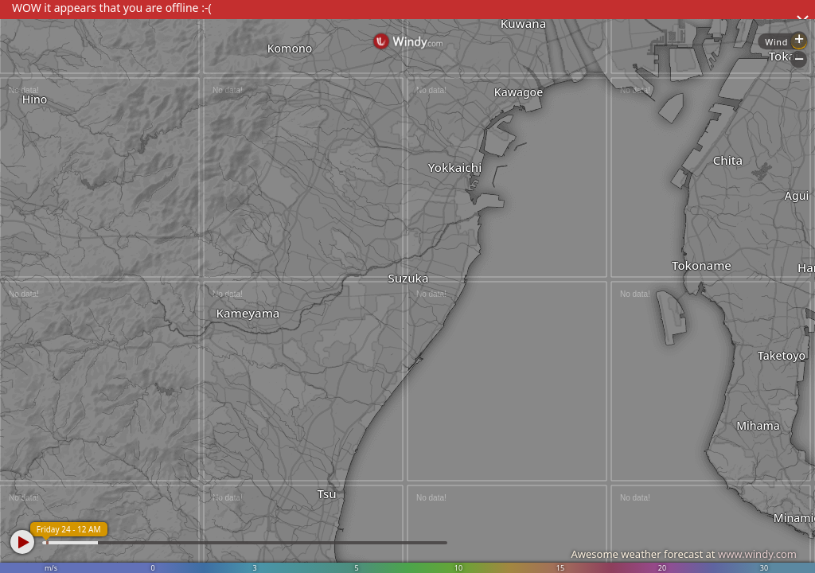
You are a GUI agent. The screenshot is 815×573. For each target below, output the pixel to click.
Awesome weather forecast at (684, 554)
